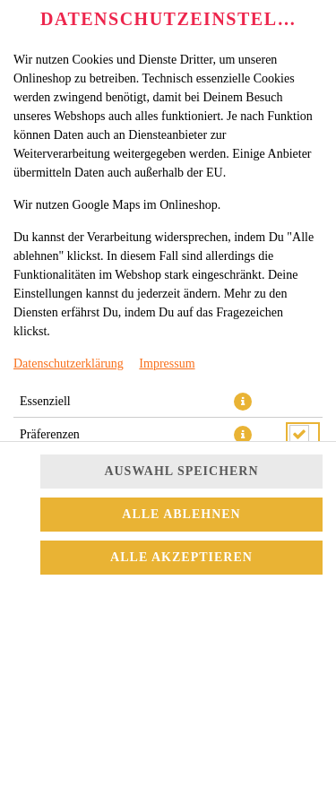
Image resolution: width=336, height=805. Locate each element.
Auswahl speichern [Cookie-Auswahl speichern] (181, 471)
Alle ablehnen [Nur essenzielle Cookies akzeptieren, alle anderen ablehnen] (181, 514)
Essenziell (45, 401)
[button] (243, 402)
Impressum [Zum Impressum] (166, 363)
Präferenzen (50, 434)
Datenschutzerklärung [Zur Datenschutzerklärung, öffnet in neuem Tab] (68, 363)
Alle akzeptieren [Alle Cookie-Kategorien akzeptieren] (181, 557)
